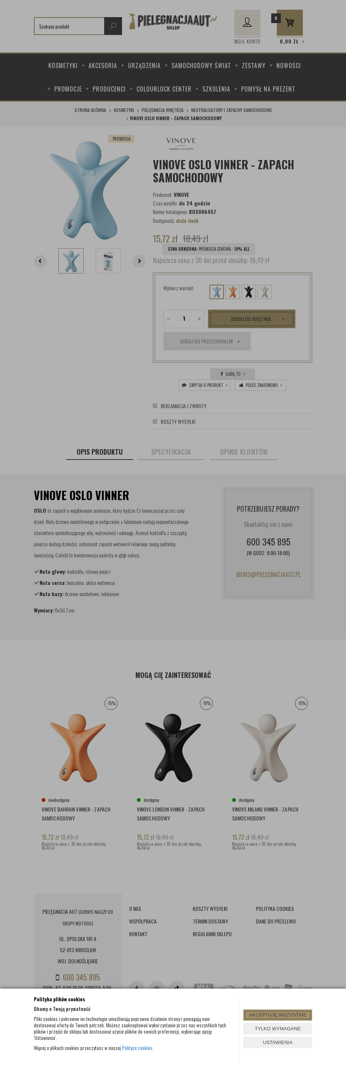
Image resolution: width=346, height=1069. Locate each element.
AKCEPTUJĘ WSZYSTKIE (278, 1015)
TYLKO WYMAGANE (278, 1028)
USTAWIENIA (277, 1042)
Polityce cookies (137, 1048)
